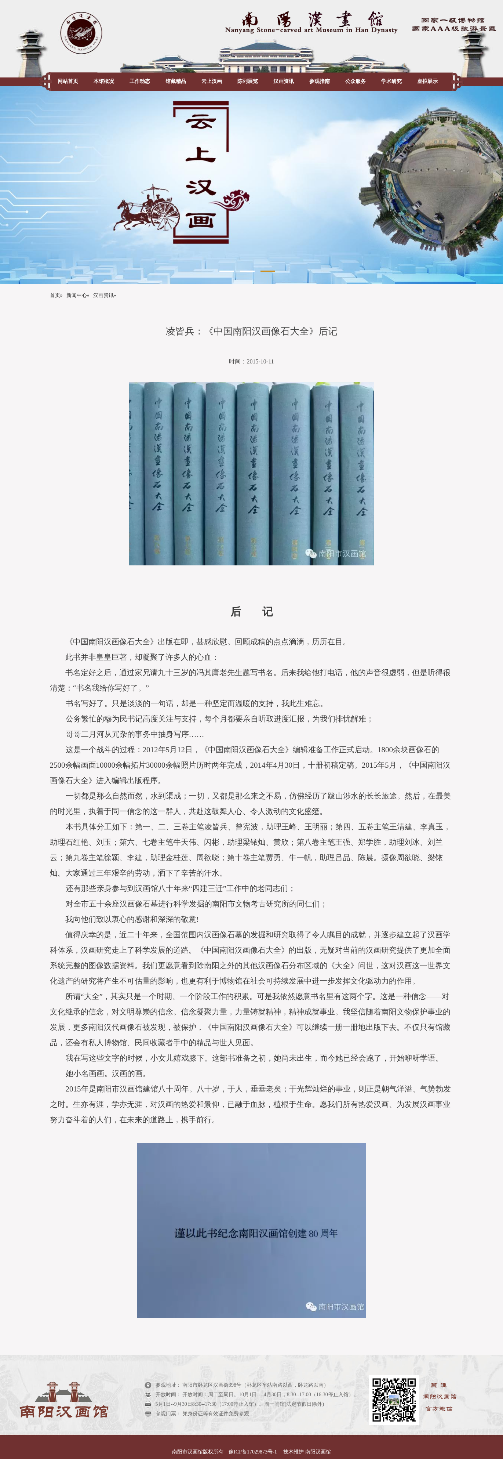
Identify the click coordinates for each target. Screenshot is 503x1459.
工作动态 (140, 81)
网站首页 (68, 81)
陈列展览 (247, 81)
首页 (55, 295)
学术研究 (391, 81)
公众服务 (355, 81)
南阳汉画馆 (317, 1452)
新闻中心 (76, 295)
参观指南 (319, 81)
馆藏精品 (175, 81)
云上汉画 (211, 81)
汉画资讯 (283, 81)
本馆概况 (104, 81)
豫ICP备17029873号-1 (253, 1452)
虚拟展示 (427, 81)
